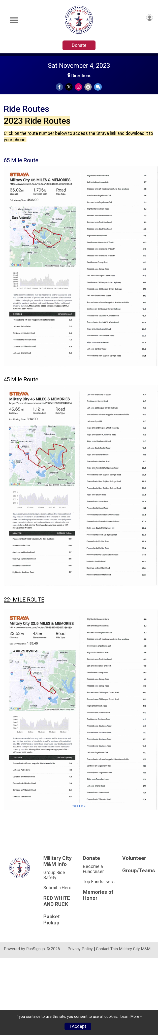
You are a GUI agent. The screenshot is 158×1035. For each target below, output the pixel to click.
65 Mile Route (21, 160)
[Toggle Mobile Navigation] (14, 20)
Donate (79, 45)
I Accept (78, 1026)
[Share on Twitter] (69, 87)
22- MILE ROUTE (24, 599)
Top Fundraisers (99, 881)
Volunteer (134, 858)
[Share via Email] (88, 87)
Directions (81, 75)
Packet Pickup (51, 920)
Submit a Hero (57, 887)
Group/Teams (138, 871)
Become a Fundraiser (93, 869)
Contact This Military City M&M (123, 948)
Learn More (129, 1017)
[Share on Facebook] (59, 87)
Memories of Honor (98, 895)
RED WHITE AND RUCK (56, 901)
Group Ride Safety (54, 875)
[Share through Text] (98, 87)
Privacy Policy (80, 948)
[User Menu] (149, 17)
